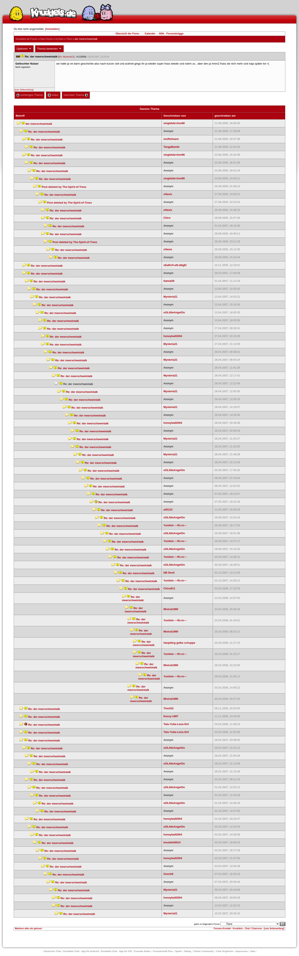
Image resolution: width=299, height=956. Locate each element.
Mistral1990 (170, 609)
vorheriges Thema (29, 94)
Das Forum (46, 39)
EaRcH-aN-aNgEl (174, 265)
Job (252, 951)
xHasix (167, 194)
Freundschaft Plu (163, 951)
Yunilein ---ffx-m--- (174, 525)
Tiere (69, 39)
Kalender (150, 33)
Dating (187, 951)
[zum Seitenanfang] (23, 89)
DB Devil (168, 572)
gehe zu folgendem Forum (207, 924)
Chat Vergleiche (224, 951)
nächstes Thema (76, 94)
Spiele (178, 951)
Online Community (204, 951)
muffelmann (171, 138)
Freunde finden (142, 951)
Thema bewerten (49, 48)
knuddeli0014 (171, 842)
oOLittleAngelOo (174, 312)
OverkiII (168, 873)
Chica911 (169, 588)
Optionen (24, 48)
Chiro (166, 217)
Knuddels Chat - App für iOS (116, 951)
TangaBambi (171, 146)
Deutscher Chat (52, 951)
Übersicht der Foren (127, 33)
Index (53, 94)
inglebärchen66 (174, 123)
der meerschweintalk (39, 123)
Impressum (241, 951)
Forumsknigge (175, 33)
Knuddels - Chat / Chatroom (247, 928)
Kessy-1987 (170, 716)
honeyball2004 (172, 336)
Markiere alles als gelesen (28, 928)
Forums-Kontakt (222, 928)
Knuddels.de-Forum (26, 39)
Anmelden (52, 29)
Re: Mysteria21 (66, 56)
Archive (59, 39)
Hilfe (161, 33)
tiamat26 (168, 280)
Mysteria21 (170, 296)
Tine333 (168, 708)
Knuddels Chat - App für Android (81, 951)
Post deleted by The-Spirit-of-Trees (64, 186)
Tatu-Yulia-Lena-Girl (176, 724)
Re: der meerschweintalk (44, 131)
